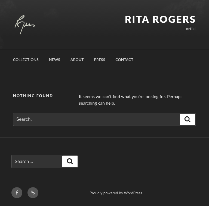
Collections (26, 59)
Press (99, 59)
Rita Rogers (160, 19)
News (54, 59)
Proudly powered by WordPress (116, 192)
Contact (124, 59)
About (77, 59)
